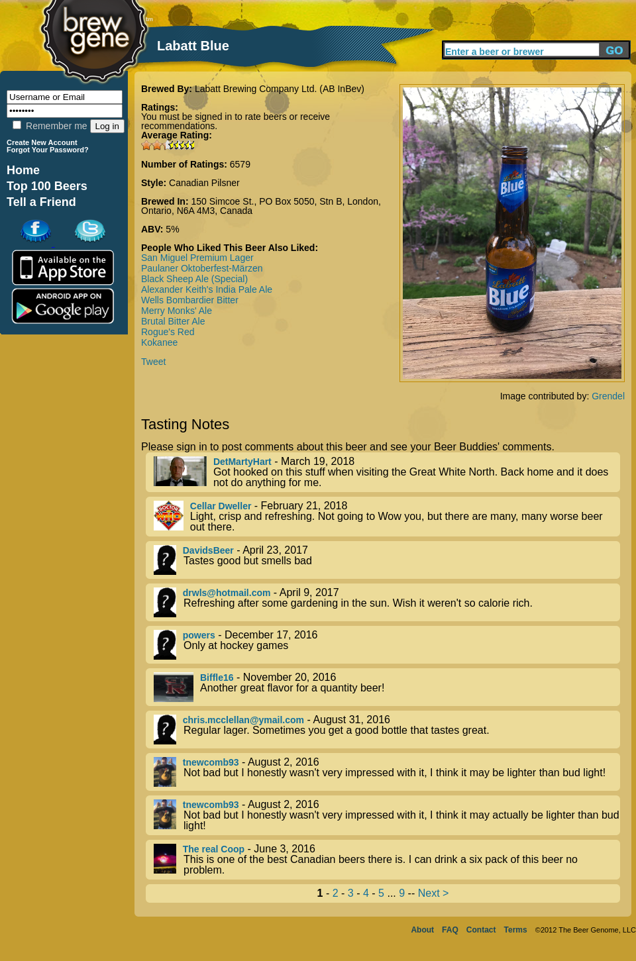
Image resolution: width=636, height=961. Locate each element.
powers (199, 635)
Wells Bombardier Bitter (189, 300)
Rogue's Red (168, 332)
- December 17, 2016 (387, 645)
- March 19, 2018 (387, 472)
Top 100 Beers (47, 186)
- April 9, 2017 (387, 602)
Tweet (153, 361)
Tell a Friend (41, 202)
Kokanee (159, 342)
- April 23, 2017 (387, 560)
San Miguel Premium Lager (197, 257)
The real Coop (213, 849)
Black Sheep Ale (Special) (194, 279)
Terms (515, 930)
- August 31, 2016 (387, 729)
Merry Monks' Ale (176, 310)
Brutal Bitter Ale (173, 321)
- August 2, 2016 (387, 772)
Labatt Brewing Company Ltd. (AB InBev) (279, 88)
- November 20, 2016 (387, 687)
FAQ (450, 930)
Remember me (50, 126)
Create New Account (42, 142)
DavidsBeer (208, 550)
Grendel (608, 396)
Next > (433, 893)
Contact (481, 930)
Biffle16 (217, 677)
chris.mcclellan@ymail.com (243, 720)
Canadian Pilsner (204, 182)
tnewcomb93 (211, 762)
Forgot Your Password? (48, 150)
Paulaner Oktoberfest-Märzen (202, 268)
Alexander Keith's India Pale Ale (206, 289)
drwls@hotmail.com (227, 592)
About (422, 930)
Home (23, 170)
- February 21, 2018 (387, 516)
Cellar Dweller (221, 506)
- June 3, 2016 (387, 860)
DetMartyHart (242, 461)
